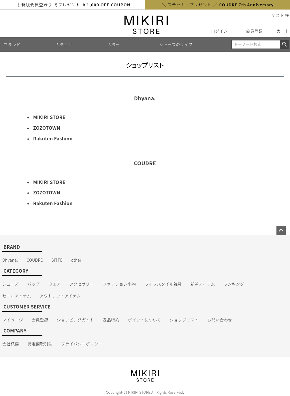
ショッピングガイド (75, 320)
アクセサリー (81, 284)
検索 (284, 44)
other (76, 260)
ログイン (219, 31)
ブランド (12, 44)
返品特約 (111, 320)
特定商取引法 (39, 344)
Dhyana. (10, 260)
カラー (114, 44)
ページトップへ (281, 230)
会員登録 (254, 31)
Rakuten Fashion (53, 138)
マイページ (12, 320)
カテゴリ (64, 44)
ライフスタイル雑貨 (163, 284)
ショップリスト (184, 320)
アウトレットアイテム (60, 296)
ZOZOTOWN (46, 127)
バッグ (33, 284)
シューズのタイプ (176, 44)
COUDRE (35, 260)
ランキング (233, 284)
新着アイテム (203, 284)
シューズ (10, 284)
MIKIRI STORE (49, 117)
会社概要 (10, 344)
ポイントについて (144, 320)
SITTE (56, 260)
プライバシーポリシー (82, 344)
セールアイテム (16, 296)
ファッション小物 (119, 284)
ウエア (54, 284)
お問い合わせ (219, 320)
